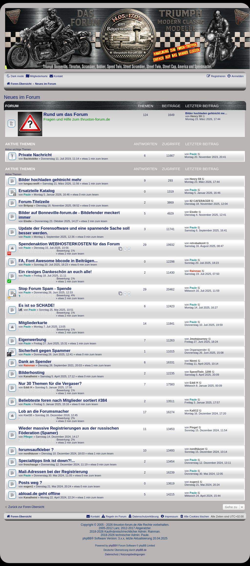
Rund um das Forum (65, 114)
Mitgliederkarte (33, 322)
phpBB (112, 545)
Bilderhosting (31, 372)
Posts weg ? (30, 482)
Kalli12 (194, 410)
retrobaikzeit (198, 243)
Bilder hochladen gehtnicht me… (206, 113)
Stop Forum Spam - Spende (45, 288)
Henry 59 (196, 116)
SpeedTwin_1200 (200, 371)
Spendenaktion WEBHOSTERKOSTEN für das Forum (69, 244)
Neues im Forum (22, 97)
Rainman (195, 270)
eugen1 (28, 486)
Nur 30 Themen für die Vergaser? (50, 383)
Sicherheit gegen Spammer (45, 350)
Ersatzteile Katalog (37, 190)
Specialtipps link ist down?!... (47, 460)
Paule (193, 154)
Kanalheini (30, 376)
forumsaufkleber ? (36, 449)
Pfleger (28, 436)
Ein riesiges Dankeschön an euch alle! (55, 271)
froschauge (31, 464)
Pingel (194, 427)
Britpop (28, 205)
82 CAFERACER (200, 200)
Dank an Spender (35, 361)
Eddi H (28, 387)
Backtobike (31, 158)
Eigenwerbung (32, 339)
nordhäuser (31, 453)
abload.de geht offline (39, 493)
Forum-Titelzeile (34, 201)
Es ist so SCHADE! (37, 305)
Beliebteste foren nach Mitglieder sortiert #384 (63, 400)
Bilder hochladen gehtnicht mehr (50, 179)
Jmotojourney (199, 338)
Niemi (193, 360)
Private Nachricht (35, 155)
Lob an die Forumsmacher (44, 411)
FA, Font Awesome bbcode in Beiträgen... (58, 260)
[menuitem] (37, 76)
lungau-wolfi (32, 183)
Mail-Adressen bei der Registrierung (53, 471)
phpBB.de (141, 550)
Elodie (28, 221)
